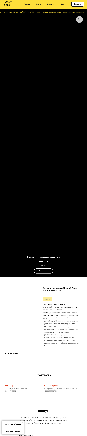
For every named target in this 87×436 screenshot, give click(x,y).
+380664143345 (10, 391)
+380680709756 (50, 391)
